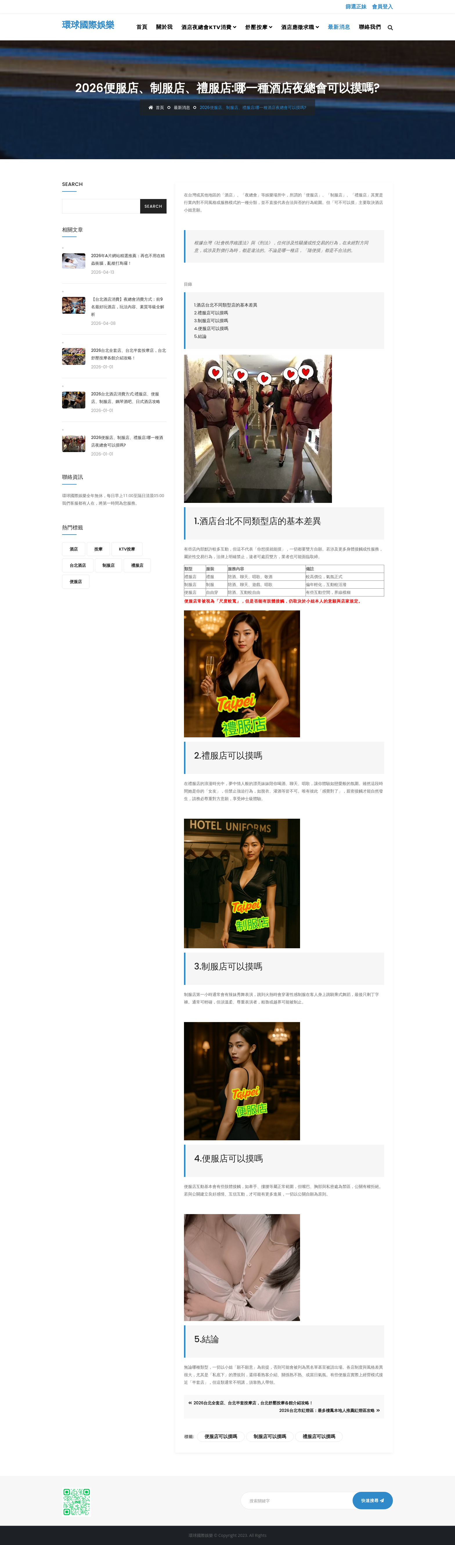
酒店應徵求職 (297, 27)
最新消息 (339, 27)
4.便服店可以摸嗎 (211, 328)
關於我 (164, 27)
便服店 (76, 582)
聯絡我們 (370, 27)
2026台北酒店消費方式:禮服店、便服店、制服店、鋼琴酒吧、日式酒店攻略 (125, 397)
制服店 (108, 565)
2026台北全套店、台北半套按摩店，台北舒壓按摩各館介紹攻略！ (250, 1403)
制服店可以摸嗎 (270, 1436)
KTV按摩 (127, 549)
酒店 (74, 549)
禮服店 (137, 565)
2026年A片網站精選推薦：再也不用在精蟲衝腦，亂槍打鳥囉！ (128, 259)
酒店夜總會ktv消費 (206, 27)
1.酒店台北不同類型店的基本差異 (225, 305)
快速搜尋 (372, 1500)
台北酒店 (78, 565)
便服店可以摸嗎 (221, 1436)
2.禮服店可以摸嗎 (211, 313)
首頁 (141, 27)
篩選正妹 (356, 6)
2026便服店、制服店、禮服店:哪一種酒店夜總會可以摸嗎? (127, 441)
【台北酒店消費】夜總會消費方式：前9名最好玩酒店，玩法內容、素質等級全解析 (127, 306)
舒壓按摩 (256, 27)
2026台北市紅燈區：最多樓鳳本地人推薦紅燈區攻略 (329, 1410)
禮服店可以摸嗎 (319, 1436)
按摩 (98, 549)
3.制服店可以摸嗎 (211, 321)
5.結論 (200, 336)
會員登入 (382, 6)
